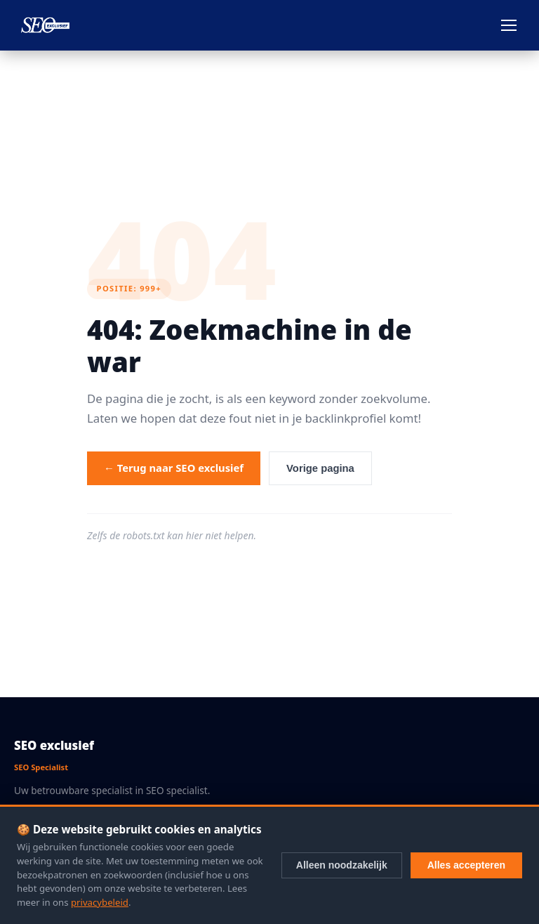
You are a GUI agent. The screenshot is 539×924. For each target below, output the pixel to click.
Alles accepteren (466, 865)
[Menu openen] (508, 25)
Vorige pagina (320, 468)
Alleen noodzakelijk (341, 865)
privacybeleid (99, 902)
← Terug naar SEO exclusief (174, 468)
